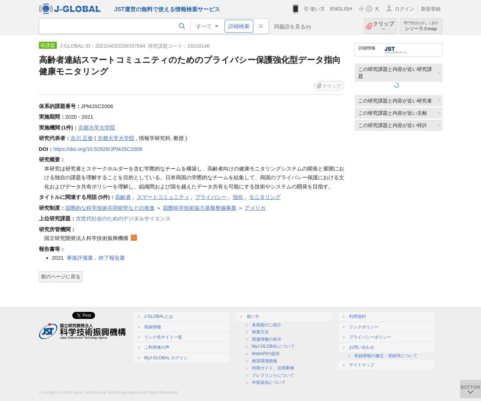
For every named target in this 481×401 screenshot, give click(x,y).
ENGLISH (341, 9)
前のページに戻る (60, 276)
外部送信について (269, 382)
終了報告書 (112, 258)
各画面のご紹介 (266, 324)
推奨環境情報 (264, 361)
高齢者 (123, 197)
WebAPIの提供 (266, 353)
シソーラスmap (421, 26)
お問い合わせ (361, 347)
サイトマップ (361, 364)
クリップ (383, 26)
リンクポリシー (364, 327)
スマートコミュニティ (163, 197)
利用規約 (357, 316)
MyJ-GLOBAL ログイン (166, 357)
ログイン (404, 9)
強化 (238, 197)
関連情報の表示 (266, 339)
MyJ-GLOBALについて (273, 346)
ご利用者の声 (156, 347)
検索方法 (260, 331)
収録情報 (152, 327)
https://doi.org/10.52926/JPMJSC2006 (97, 149)
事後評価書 (80, 258)
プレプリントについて (273, 375)
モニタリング (265, 197)
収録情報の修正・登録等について (385, 355)
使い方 (317, 9)
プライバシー (211, 197)
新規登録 (431, 9)
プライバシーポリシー (370, 337)
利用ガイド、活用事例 (273, 368)
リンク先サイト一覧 (163, 337)
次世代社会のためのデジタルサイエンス (123, 218)
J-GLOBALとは (158, 316)
